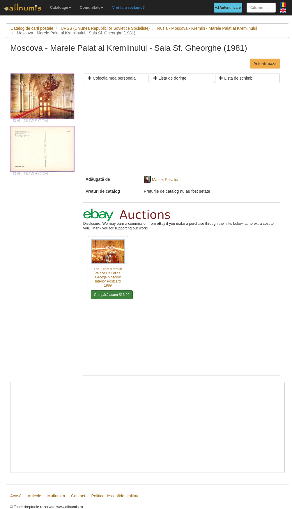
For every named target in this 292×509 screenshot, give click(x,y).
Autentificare (228, 8)
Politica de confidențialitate (115, 496)
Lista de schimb (235, 78)
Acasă (16, 496)
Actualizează (265, 63)
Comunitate (92, 7)
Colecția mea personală (112, 78)
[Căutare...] (261, 8)
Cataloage (60, 7)
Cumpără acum (112, 295)
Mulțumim (56, 496)
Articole (34, 496)
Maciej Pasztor (165, 179)
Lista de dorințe (170, 78)
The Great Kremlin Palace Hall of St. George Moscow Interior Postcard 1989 (107, 277)
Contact (78, 496)
